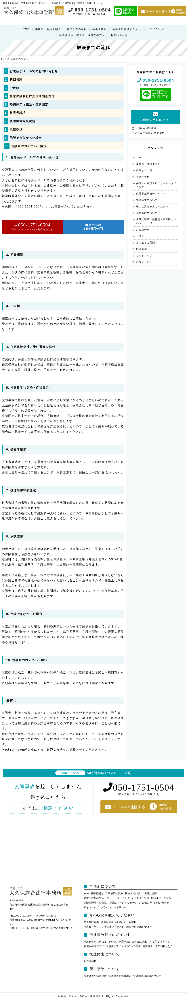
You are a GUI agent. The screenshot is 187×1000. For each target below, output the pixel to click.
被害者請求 (18, 112)
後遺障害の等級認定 (119, 976)
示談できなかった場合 (26, 137)
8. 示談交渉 (14, 536)
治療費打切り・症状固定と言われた (104, 926)
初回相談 (16, 79)
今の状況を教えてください (152, 206)
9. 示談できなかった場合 (24, 613)
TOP (26, 29)
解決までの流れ (77, 29)
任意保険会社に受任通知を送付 (32, 96)
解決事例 (141, 249)
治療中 (132, 922)
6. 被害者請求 (16, 449)
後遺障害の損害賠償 (95, 976)
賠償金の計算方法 (94, 946)
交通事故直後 (91, 922)
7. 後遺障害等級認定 (21, 490)
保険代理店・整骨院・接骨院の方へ (82, 35)
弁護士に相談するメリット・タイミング (138, 29)
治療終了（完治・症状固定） (30, 104)
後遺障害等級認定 (22, 121)
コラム (140, 236)
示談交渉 (16, 129)
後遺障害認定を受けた (113, 922)
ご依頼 (14, 88)
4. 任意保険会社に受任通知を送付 (30, 346)
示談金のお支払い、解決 (29, 146)
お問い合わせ (119, 35)
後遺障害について (147, 200)
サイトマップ (144, 255)
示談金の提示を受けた (139, 926)
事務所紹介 (97, 893)
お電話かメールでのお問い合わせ (34, 71)
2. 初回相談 (14, 254)
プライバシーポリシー (113, 907)
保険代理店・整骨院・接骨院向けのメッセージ (156, 221)
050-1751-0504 (89, 10)
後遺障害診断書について (147, 976)
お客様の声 (143, 229)
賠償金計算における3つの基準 (123, 946)
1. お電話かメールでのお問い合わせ (32, 157)
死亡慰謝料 (90, 961)
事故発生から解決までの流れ (100, 941)
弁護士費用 (99, 29)
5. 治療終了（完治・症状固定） (29, 387)
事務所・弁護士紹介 (48, 29)
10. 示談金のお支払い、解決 (27, 660)
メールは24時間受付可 (93, 226)
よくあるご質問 (145, 242)
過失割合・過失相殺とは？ (157, 946)
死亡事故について (147, 213)
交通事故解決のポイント (151, 193)
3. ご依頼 (13, 306)
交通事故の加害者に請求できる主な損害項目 (144, 941)
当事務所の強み (114, 893)
